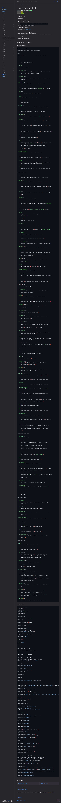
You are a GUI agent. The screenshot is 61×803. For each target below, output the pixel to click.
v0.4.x (4, 17)
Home (3, 7)
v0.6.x (4, 20)
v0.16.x (4, 45)
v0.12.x (4, 32)
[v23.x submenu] (14, 59)
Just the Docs (9, 800)
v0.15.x (4, 43)
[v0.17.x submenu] (14, 48)
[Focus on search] (58, 800)
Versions (3, 11)
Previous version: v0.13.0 (22, 783)
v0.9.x (4, 26)
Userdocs (4, 74)
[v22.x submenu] (14, 57)
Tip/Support (4, 9)
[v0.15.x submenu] (14, 44)
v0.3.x (4, 15)
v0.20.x (4, 53)
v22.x (4, 57)
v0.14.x (4, 41)
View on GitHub (56, 1)
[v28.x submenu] (14, 69)
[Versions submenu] (14, 11)
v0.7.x (4, 22)
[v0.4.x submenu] (14, 17)
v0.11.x (4, 30)
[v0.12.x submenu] (14, 32)
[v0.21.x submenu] (14, 55)
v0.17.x (4, 47)
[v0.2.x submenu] (14, 13)
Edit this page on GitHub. (21, 800)
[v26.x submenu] (14, 65)
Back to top (19, 797)
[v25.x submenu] (14, 63)
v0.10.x (4, 28)
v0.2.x (4, 13)
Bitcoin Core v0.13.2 (7, 40)
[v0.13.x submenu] (14, 34)
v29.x (4, 70)
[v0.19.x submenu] (14, 51)
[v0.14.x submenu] (14, 42)
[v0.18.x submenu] (14, 50)
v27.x (4, 66)
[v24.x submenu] (14, 61)
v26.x (4, 64)
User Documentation (50, 792)
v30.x (4, 72)
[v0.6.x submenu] (14, 21)
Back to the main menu (22, 789)
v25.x (4, 62)
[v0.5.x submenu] (14, 19)
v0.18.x (4, 49)
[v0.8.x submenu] (14, 25)
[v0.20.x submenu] (14, 53)
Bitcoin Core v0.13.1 (7, 38)
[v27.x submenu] (14, 67)
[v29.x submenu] (14, 71)
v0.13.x (4, 34)
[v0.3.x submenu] (14, 15)
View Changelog (27, 29)
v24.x (4, 61)
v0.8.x (4, 24)
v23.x (4, 59)
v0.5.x (4, 18)
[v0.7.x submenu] (14, 23)
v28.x (4, 68)
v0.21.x (4, 55)
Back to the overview (21, 787)
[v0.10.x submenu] (14, 28)
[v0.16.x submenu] (14, 46)
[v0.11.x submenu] (14, 30)
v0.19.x (4, 51)
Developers (4, 76)
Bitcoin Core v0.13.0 (7, 36)
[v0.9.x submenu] (14, 27)
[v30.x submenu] (14, 72)
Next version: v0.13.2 (44, 783)
